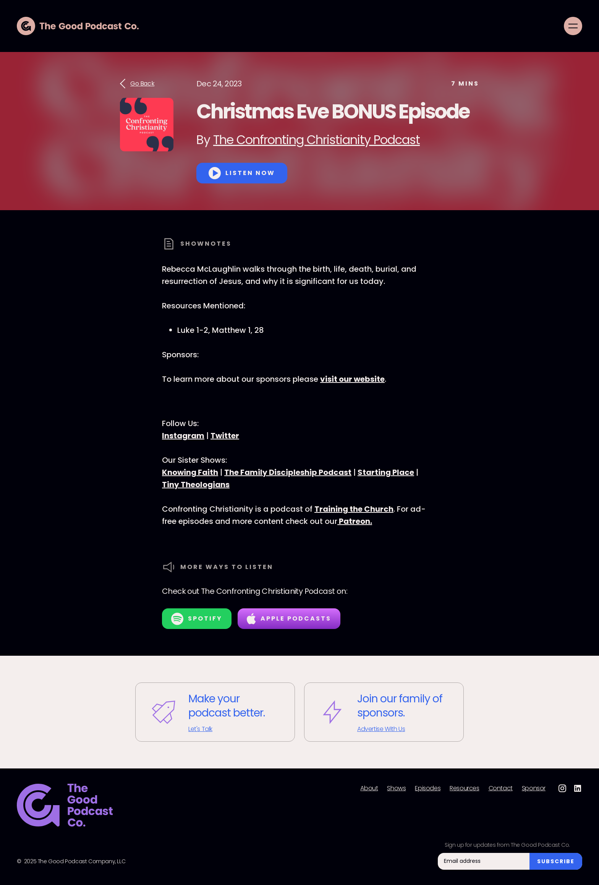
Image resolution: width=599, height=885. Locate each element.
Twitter (224, 435)
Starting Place (386, 472)
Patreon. (354, 521)
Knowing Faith (190, 472)
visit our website (352, 379)
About (369, 788)
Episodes (427, 788)
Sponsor (534, 788)
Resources (464, 788)
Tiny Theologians (196, 484)
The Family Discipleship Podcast (287, 472)
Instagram (183, 435)
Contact (501, 788)
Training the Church (353, 509)
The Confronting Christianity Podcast (316, 139)
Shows (396, 788)
